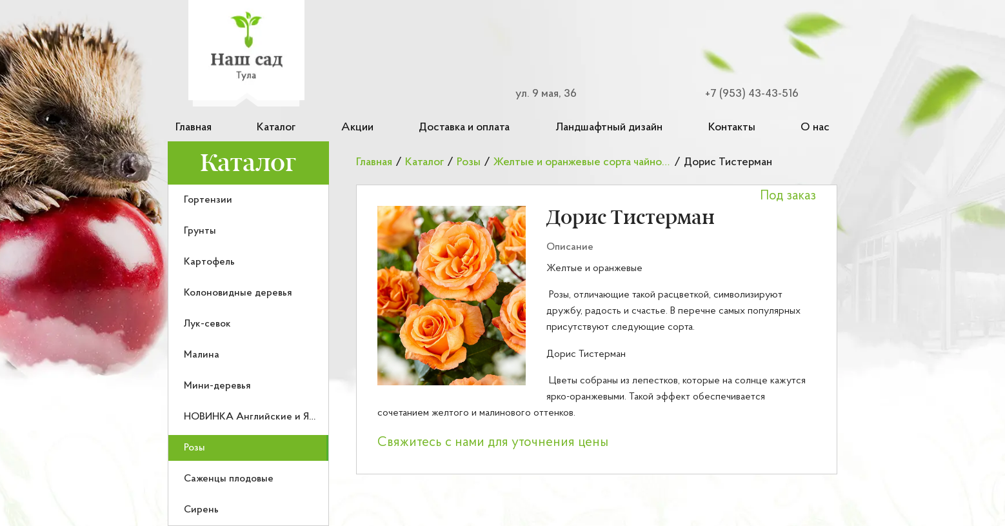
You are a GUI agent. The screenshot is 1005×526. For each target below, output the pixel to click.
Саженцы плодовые (229, 479)
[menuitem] (248, 200)
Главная (193, 127)
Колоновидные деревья (238, 293)
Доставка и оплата (464, 127)
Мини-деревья (217, 386)
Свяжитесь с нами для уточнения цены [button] (492, 442)
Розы (194, 448)
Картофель (209, 262)
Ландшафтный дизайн (608, 127)
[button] (451, 295)
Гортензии (208, 200)
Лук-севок (207, 324)
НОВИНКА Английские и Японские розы (278, 417)
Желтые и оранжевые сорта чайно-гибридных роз (616, 162)
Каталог (276, 127)
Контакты (731, 127)
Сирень (201, 510)
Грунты (200, 231)
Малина (201, 355)
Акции (357, 127)
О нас (815, 127)
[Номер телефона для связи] (744, 94)
